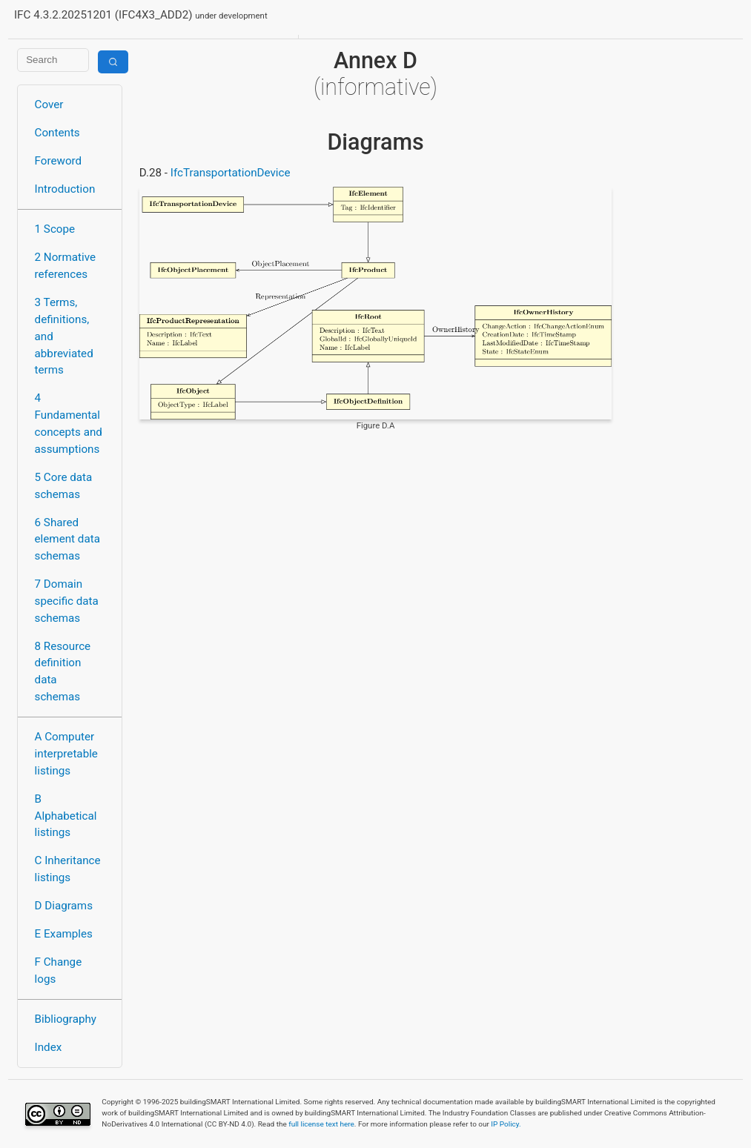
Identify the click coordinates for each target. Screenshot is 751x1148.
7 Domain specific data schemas (67, 601)
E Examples (64, 933)
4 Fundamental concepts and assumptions (68, 423)
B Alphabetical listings (66, 816)
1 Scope (55, 229)
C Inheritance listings (68, 869)
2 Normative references (65, 265)
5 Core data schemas (64, 486)
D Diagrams (64, 905)
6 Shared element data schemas (67, 539)
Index (48, 1047)
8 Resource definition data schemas (63, 671)
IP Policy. (505, 1124)
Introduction (65, 189)
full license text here (321, 1124)
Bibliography (65, 1019)
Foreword (58, 160)
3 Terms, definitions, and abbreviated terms (64, 336)
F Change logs (58, 970)
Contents (57, 132)
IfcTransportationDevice (231, 172)
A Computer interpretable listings (66, 753)
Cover (49, 104)
